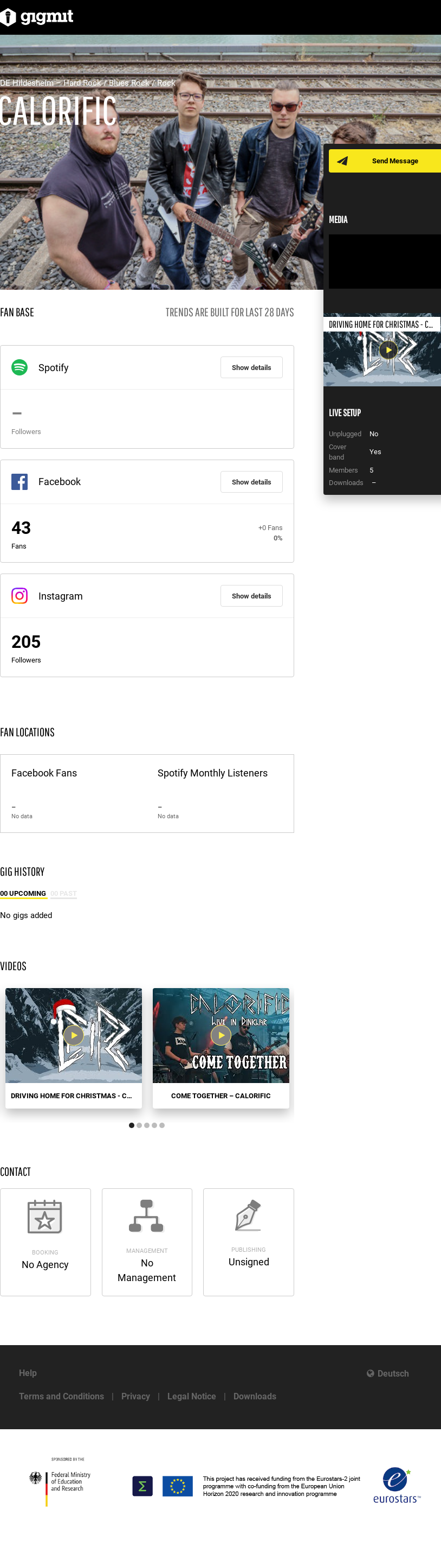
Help (28, 1373)
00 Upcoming (24, 893)
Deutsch (393, 1373)
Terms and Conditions (61, 1396)
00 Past (63, 893)
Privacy (135, 1396)
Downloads (255, 1396)
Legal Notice (191, 1396)
